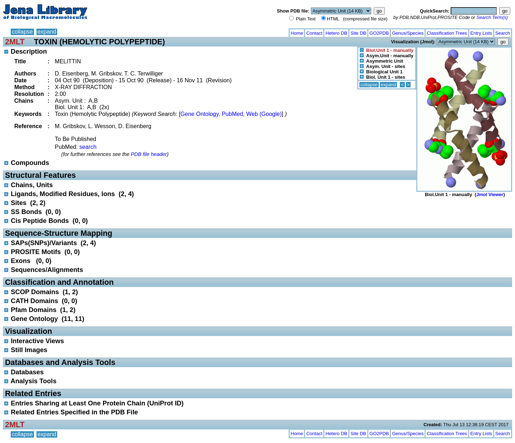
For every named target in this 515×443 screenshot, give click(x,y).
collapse (22, 32)
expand (47, 32)
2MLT (15, 41)
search (88, 147)
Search (502, 33)
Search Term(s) (492, 17)
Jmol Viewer (490, 194)
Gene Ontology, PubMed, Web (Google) (231, 114)
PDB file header (149, 154)
